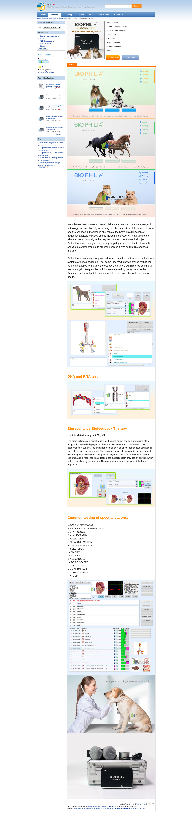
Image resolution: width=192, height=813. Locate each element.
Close (144, 804)
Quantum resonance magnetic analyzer (100, 806)
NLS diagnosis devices (60, 18)
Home (38, 18)
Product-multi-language (47, 18)
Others (42, 46)
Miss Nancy (45, 67)
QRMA (50, 5)
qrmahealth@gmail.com (46, 72)
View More (42, 48)
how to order (130, 57)
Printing (138, 804)
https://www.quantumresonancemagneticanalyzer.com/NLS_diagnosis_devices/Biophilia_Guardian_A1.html (109, 808)
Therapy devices (45, 43)
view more (58, 135)
